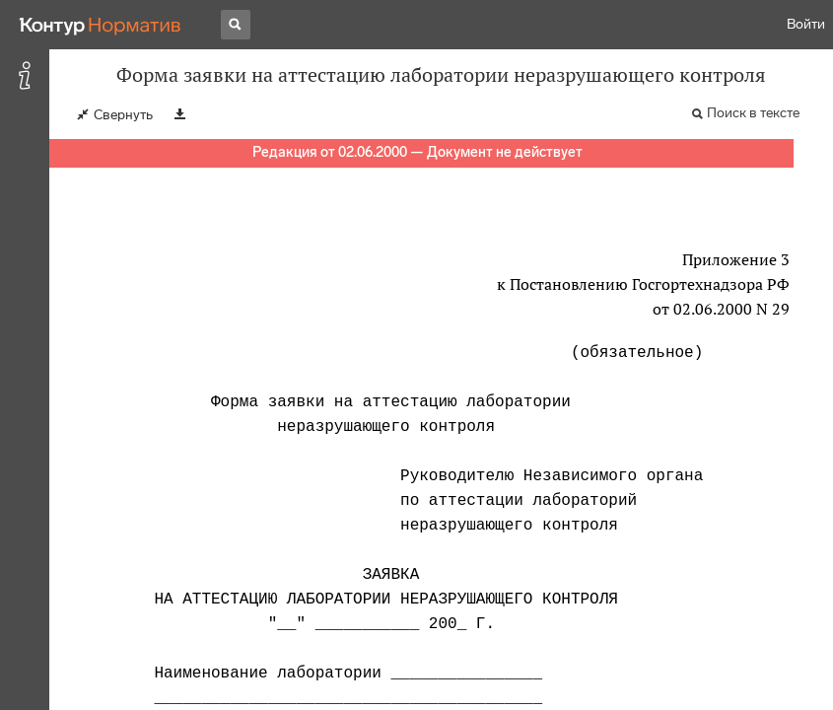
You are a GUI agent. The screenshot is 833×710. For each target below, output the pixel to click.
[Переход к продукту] (100, 24)
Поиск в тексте (753, 113)
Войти (806, 24)
